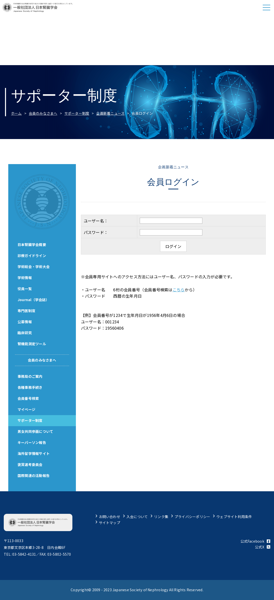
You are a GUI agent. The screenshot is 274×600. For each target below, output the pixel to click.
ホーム (16, 113)
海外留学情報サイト (34, 453)
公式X (262, 546)
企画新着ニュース (110, 113)
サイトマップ (109, 522)
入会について (137, 516)
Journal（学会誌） (34, 299)
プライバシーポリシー (192, 516)
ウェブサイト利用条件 (234, 516)
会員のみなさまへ (43, 113)
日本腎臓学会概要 (32, 244)
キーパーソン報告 (32, 442)
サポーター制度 (76, 113)
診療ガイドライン (32, 255)
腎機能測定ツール (32, 343)
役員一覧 (25, 288)
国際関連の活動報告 (34, 475)
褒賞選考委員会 (30, 464)
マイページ (27, 409)
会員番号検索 (29, 398)
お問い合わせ (109, 516)
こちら (179, 290)
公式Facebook (255, 541)
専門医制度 (27, 310)
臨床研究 (25, 332)
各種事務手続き (30, 387)
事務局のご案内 (30, 376)
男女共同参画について (36, 431)
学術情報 (25, 277)
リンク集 (161, 516)
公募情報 (25, 321)
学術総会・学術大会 (34, 266)
